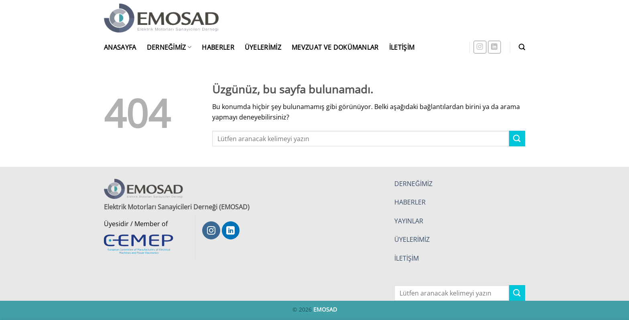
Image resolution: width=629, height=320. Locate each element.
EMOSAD (325, 309)
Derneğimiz (169, 47)
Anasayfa (120, 47)
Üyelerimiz (263, 47)
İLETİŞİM (406, 258)
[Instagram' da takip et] (480, 47)
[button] (522, 47)
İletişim (402, 47)
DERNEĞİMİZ (413, 183)
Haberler (218, 47)
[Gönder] (517, 138)
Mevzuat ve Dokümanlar (335, 47)
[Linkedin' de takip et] (494, 47)
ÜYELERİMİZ (412, 239)
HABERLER (410, 202)
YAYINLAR (408, 221)
